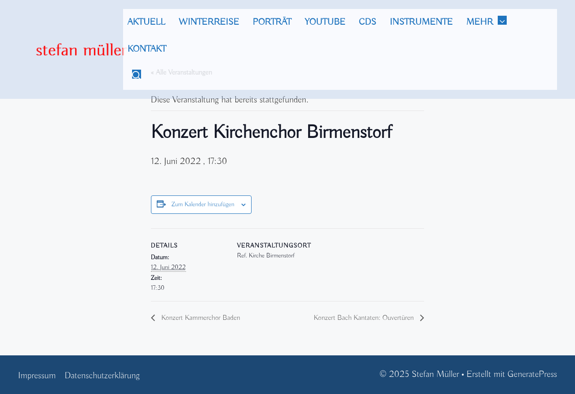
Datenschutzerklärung (102, 375)
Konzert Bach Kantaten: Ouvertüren (365, 318)
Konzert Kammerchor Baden (199, 318)
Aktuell (146, 22)
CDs (367, 22)
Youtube (325, 22)
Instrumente (421, 22)
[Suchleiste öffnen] (136, 76)
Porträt (271, 22)
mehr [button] (491, 22)
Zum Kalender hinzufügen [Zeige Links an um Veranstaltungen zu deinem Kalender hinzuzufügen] (202, 204)
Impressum (37, 375)
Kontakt (147, 49)
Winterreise (209, 22)
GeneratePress (532, 374)
